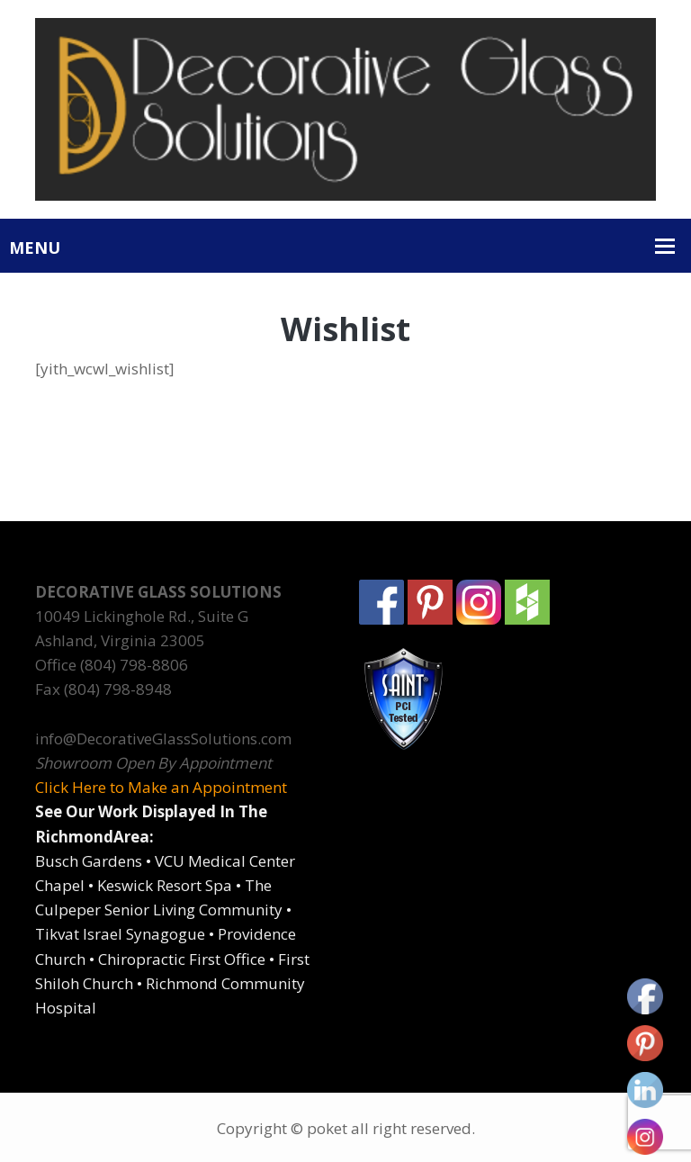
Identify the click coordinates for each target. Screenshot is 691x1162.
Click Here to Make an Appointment (161, 787)
